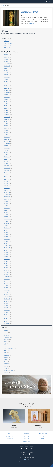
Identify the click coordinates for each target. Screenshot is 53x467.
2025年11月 (7, 63)
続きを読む (31, 23)
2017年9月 (7, 279)
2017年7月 (7, 283)
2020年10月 (7, 197)
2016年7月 (7, 308)
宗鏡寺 (5, 361)
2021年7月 (7, 177)
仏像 (5, 353)
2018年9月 (7, 252)
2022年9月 (7, 146)
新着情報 (26, 433)
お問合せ (43, 438)
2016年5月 (7, 310)
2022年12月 (7, 139)
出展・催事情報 (8, 43)
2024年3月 (7, 108)
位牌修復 (6, 373)
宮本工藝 (6, 339)
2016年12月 (7, 296)
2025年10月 (7, 66)
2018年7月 (7, 257)
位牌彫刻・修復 (10, 436)
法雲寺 (5, 368)
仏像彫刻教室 (7, 337)
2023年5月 (7, 130)
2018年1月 (7, 270)
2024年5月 (7, 103)
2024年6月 (7, 101)
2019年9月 (7, 225)
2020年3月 (7, 212)
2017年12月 (7, 272)
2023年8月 (7, 123)
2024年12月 (7, 88)
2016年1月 (7, 319)
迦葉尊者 (6, 359)
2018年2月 (7, 268)
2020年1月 (7, 217)
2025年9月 (7, 68)
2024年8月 (7, 97)
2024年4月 (7, 106)
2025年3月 (7, 81)
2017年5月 (7, 288)
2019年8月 (7, 228)
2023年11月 (7, 117)
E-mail (26, 459)
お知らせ (6, 41)
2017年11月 (7, 274)
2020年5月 (7, 208)
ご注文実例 (10, 438)
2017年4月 (7, 290)
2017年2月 (7, 292)
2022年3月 (7, 159)
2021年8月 (7, 174)
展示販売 (6, 335)
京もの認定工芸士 (8, 370)
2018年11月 (7, 248)
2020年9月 (7, 199)
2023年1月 (7, 137)
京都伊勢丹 (7, 330)
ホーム (2, 5)
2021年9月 (7, 172)
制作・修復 (7, 47)
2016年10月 (7, 301)
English (49, 2)
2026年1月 (7, 61)
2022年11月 (7, 141)
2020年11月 (7, 194)
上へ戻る (51, 465)
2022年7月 (7, 150)
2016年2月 (7, 316)
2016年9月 (7, 303)
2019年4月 (7, 237)
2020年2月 (7, 214)
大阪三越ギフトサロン (9, 348)
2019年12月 (7, 219)
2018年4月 (7, 263)
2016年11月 (7, 299)
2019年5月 (7, 234)
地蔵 (5, 344)
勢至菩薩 (6, 366)
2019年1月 (7, 243)
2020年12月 (7, 192)
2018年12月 (7, 245)
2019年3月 (7, 239)
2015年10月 (7, 323)
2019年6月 (7, 232)
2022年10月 (7, 143)
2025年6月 (7, 75)
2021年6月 (7, 179)
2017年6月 (7, 285)
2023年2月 (7, 134)
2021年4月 (7, 183)
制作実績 (26, 436)
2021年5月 (7, 181)
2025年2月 (7, 83)
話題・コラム (7, 45)
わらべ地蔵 (7, 350)
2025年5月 (7, 77)
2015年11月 (7, 321)
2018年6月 (7, 259)
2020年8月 (7, 201)
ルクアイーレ (7, 346)
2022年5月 (7, 154)
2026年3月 (7, 57)
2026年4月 (7, 55)
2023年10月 (7, 119)
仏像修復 (6, 355)
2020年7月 (7, 203)
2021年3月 (7, 186)
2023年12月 (7, 115)
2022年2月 (7, 161)
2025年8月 (7, 70)
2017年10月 (7, 276)
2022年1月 (7, 163)
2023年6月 (7, 128)
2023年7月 (7, 126)
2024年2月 (7, 110)
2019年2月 (7, 241)
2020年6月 (7, 205)
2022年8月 (7, 148)
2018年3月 (7, 265)
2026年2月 (7, 59)
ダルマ (5, 333)
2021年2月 (7, 188)
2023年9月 (7, 121)
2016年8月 (7, 305)
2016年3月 (7, 314)
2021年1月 (7, 190)
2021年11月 (7, 168)
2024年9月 (7, 95)
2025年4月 (7, 79)
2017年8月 (7, 281)
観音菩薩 (6, 364)
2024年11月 (7, 90)
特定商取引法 (26, 441)
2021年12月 (7, 166)
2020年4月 (7, 210)
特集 (43, 436)
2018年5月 (7, 261)
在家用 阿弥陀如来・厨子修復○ (30, 12)
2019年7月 (7, 230)
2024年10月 (7, 92)
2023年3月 (7, 132)
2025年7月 (7, 72)
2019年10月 (7, 223)
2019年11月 (7, 221)
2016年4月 (7, 312)
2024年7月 (7, 99)
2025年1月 (7, 86)
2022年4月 (7, 157)
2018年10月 (7, 250)
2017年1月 (7, 294)
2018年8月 (7, 254)
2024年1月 (7, 112)
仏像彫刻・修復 (43, 433)
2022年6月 (7, 152)
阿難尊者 (6, 357)
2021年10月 (7, 170)
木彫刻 (5, 341)
